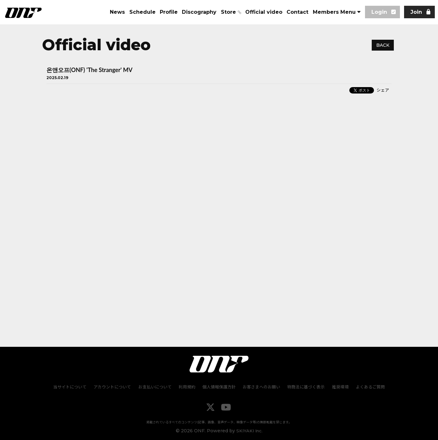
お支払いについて (156, 386)
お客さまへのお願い (261, 386)
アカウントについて (114, 386)
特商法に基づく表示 (304, 386)
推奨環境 (338, 386)
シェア (383, 90)
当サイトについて (72, 386)
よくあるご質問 (367, 386)
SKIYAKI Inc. (249, 430)
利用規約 (187, 386)
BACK (382, 45)
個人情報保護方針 (219, 386)
